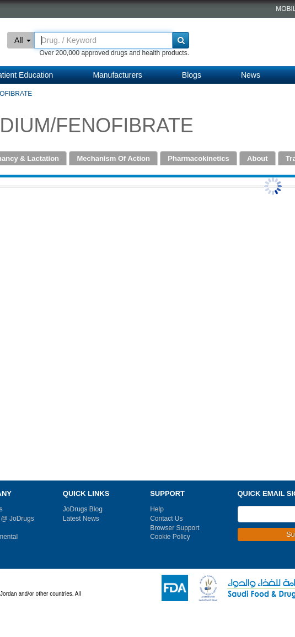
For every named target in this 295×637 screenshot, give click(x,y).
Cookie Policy (170, 537)
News (250, 75)
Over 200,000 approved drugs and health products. (114, 53)
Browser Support (174, 528)
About (257, 158)
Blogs (191, 75)
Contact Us (166, 518)
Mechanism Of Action (113, 158)
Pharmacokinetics (198, 158)
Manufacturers (117, 75)
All (22, 40)
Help (157, 509)
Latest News (81, 518)
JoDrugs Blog (83, 509)
